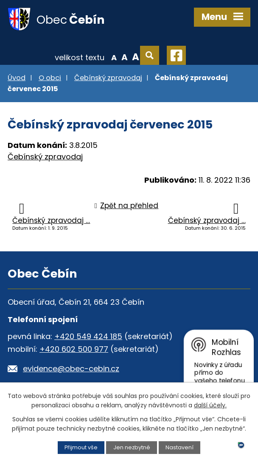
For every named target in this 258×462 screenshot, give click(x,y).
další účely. (210, 405)
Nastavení (179, 447)
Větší (135, 57)
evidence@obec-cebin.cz (71, 368)
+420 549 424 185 (88, 336)
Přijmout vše (81, 447)
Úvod (16, 78)
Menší (113, 57)
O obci (50, 78)
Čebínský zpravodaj (108, 78)
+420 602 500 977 (73, 349)
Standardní (124, 57)
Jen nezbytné (131, 447)
